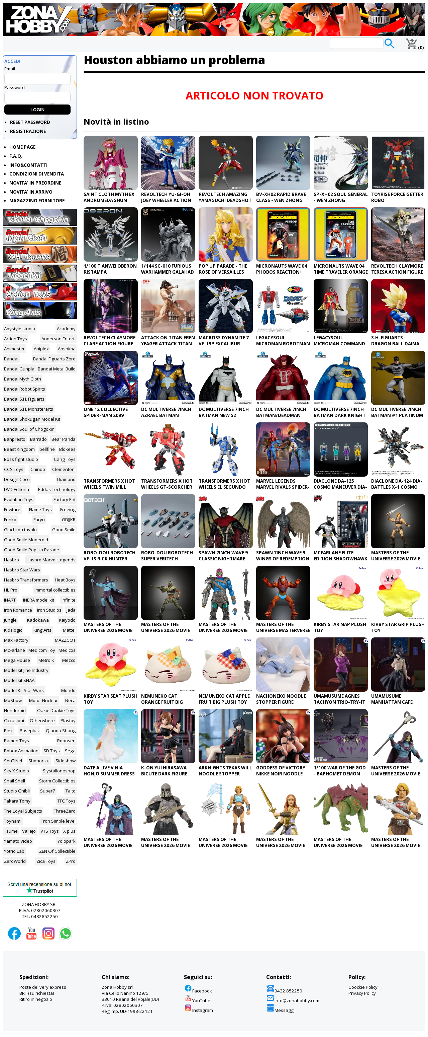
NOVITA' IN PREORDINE (35, 183)
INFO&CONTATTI (28, 165)
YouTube (197, 1000)
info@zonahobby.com (292, 1000)
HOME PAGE (22, 147)
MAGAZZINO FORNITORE (37, 201)
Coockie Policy (363, 987)
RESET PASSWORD (30, 122)
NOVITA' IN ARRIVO (30, 192)
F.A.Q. (15, 156)
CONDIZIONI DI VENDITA (36, 174)
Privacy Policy (362, 993)
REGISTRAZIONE (28, 131)
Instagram (198, 1010)
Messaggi (280, 1010)
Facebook (198, 991)
